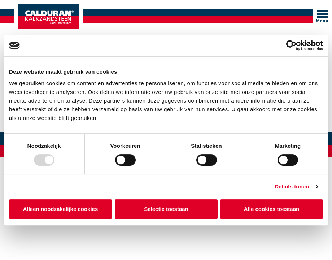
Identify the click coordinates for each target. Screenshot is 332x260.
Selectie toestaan (166, 209)
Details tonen (292, 186)
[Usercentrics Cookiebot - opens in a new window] (291, 45)
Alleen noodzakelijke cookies (60, 209)
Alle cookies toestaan (271, 209)
